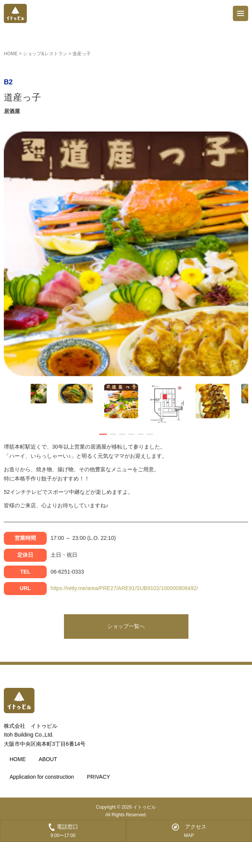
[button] (103, 434)
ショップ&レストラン (45, 53)
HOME (11, 53)
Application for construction (42, 777)
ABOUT (48, 759)
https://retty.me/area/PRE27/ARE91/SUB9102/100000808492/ (124, 588)
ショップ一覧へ (126, 626)
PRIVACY (98, 777)
